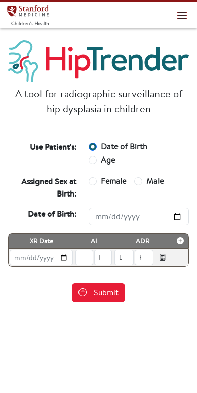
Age (108, 159)
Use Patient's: (53, 146)
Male (155, 181)
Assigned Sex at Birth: (48, 187)
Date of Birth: (52, 213)
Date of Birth (124, 146)
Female (113, 181)
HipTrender (27, 15)
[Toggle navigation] (182, 15)
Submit (98, 292)
